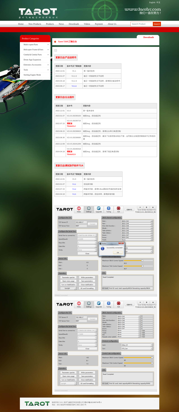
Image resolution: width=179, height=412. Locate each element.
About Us (112, 24)
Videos (87, 24)
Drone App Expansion (32, 60)
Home (21, 24)
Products (50, 24)
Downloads (74, 24)
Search (157, 24)
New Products (35, 24)
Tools (26, 70)
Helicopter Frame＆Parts (33, 50)
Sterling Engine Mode (32, 75)
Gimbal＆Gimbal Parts (33, 55)
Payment (99, 24)
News (61, 24)
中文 (158, 2)
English (152, 2)
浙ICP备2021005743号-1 (93, 402)
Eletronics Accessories (32, 65)
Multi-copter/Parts (31, 45)
